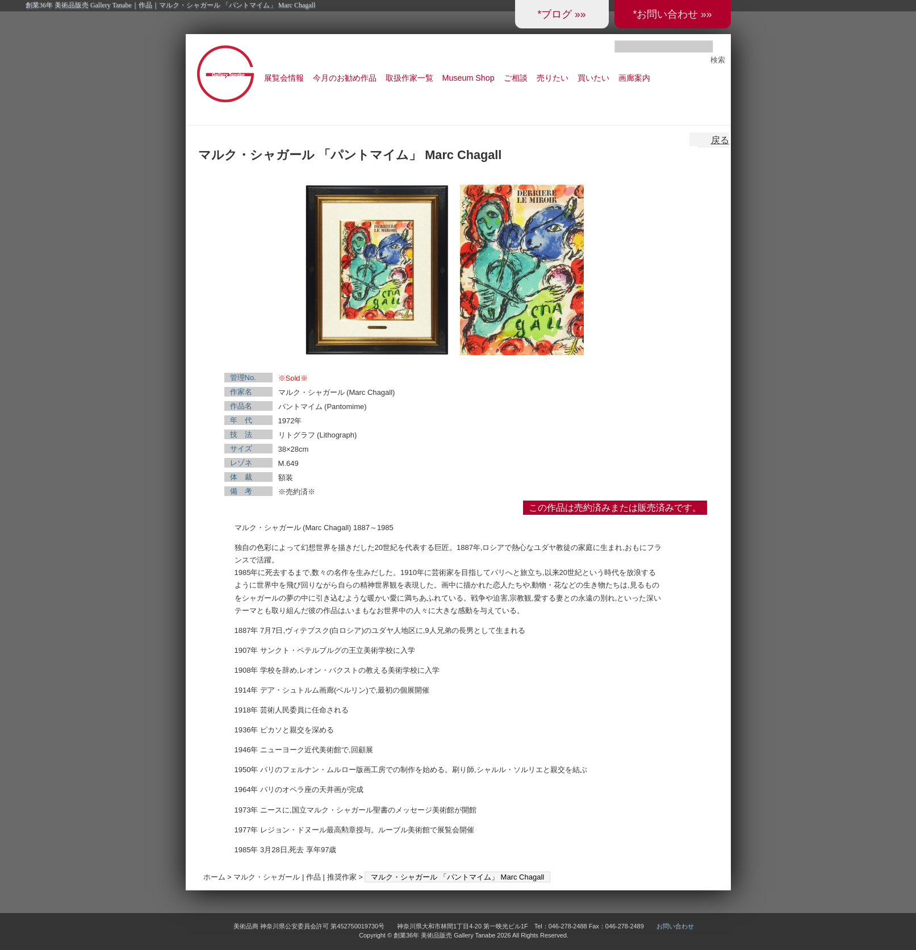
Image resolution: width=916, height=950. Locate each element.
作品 (313, 877)
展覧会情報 (284, 77)
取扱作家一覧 (409, 77)
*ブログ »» (561, 14)
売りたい (552, 77)
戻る (720, 140)
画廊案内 (634, 77)
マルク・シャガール (266, 877)
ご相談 (516, 77)
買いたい (593, 77)
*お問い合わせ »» (672, 14)
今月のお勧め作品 (345, 77)
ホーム (214, 877)
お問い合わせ (675, 926)
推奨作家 (342, 877)
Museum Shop (468, 77)
